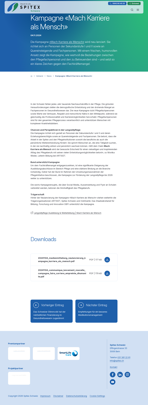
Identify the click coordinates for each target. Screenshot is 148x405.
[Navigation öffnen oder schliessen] (138, 10)
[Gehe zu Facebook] (112, 374)
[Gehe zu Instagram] (127, 374)
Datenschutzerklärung (76, 396)
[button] (141, 390)
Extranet (134, 3)
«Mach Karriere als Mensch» (66, 42)
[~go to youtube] (112, 382)
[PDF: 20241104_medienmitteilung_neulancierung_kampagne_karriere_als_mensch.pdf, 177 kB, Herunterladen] (74, 260)
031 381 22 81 (123, 357)
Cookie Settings (97, 396)
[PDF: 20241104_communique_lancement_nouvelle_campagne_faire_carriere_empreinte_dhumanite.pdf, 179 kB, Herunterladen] (74, 273)
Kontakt (113, 367)
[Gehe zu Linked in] (120, 374)
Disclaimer (58, 396)
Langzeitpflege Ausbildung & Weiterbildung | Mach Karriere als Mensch (67, 213)
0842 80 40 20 (117, 3)
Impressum (45, 396)
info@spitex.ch (117, 360)
